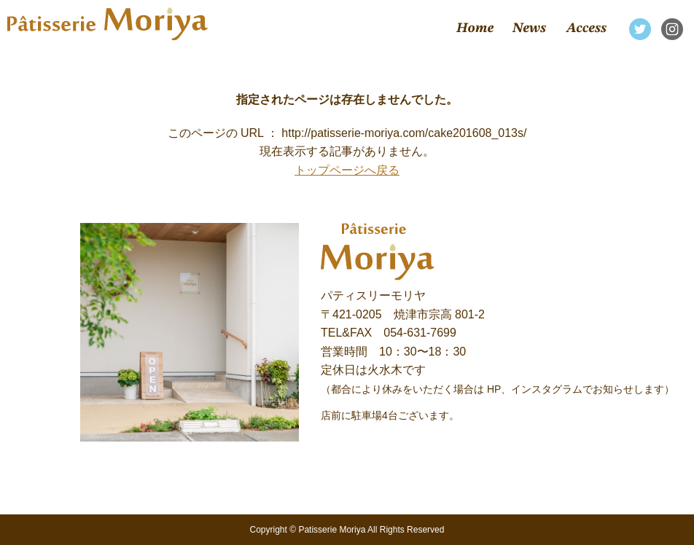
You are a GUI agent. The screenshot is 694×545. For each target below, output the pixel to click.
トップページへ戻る (347, 170)
